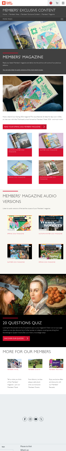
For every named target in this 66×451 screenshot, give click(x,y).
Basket (57, 3)
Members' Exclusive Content (30, 14)
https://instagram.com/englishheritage (30, 420)
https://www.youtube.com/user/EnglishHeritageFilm (35, 420)
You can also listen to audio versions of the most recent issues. (23, 70)
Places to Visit (26, 447)
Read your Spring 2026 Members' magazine (27, 127)
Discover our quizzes (18, 339)
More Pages (7, 19)
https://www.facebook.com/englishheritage (24, 420)
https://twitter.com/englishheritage (41, 420)
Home (5, 14)
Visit (3, 448)
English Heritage (7, 3)
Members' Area (14, 14)
